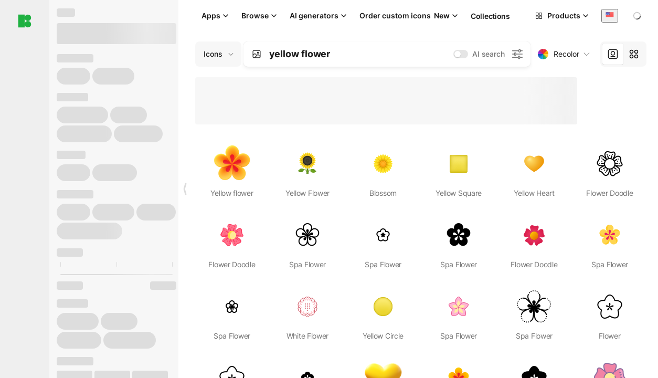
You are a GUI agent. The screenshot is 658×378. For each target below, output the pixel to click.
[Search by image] (256, 54)
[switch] (460, 54)
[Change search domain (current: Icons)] (218, 54)
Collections (490, 16)
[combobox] (609, 15)
